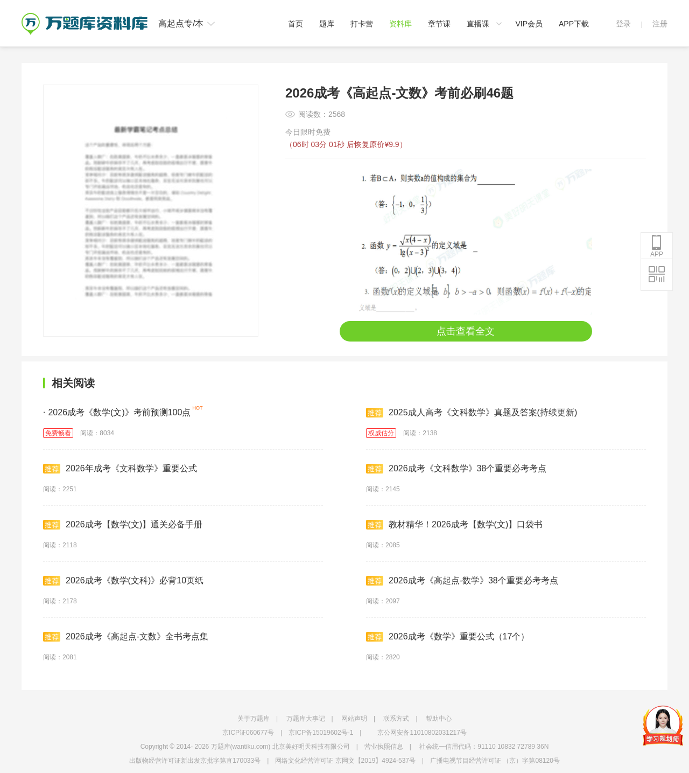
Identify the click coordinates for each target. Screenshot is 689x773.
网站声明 (354, 718)
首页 (295, 23)
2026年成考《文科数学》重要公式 (120, 468)
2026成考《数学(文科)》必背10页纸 (123, 581)
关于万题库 (253, 718)
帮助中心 (439, 718)
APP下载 (574, 23)
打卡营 (361, 23)
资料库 (400, 23)
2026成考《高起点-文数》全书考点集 (125, 637)
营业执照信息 (383, 746)
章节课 (439, 23)
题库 (326, 23)
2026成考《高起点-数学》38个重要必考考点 (462, 581)
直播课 (478, 23)
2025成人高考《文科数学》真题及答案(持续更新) (471, 412)
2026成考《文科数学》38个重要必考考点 (456, 468)
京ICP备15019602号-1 (321, 732)
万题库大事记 (305, 718)
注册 (659, 23)
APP (656, 246)
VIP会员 (529, 23)
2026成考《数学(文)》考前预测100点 (117, 412)
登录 (623, 23)
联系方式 (396, 718)
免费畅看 (58, 433)
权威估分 (381, 433)
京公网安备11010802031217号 (421, 732)
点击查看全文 (466, 331)
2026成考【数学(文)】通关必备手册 (122, 525)
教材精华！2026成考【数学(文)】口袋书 (454, 525)
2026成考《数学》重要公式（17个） (447, 637)
